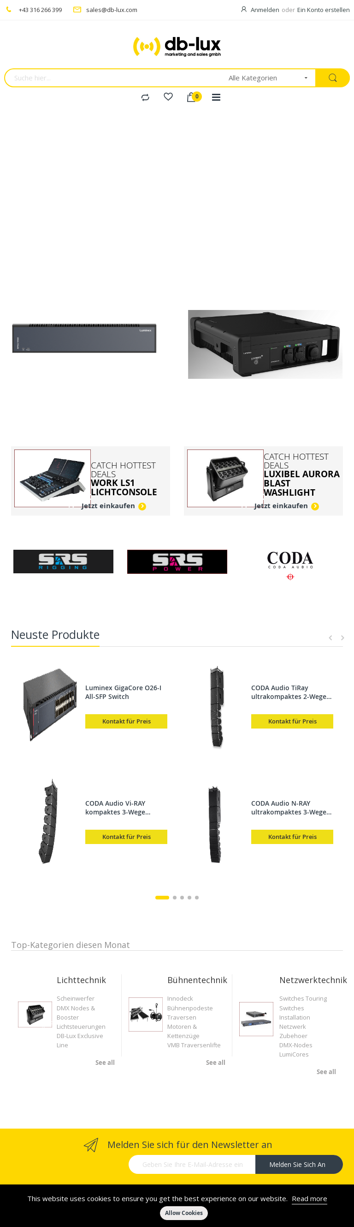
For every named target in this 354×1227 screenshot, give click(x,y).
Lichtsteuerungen (81, 1026)
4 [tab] (189, 897)
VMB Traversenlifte (194, 1045)
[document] (177, 1205)
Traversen (181, 1017)
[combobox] (113, 77)
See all (105, 1062)
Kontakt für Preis (126, 721)
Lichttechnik (81, 979)
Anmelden (265, 10)
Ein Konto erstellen (323, 10)
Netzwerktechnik (313, 979)
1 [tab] (162, 897)
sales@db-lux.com (111, 10)
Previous (331, 638)
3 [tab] (182, 897)
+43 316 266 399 (40, 10)
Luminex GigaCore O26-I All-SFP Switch (123, 692)
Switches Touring (303, 998)
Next (341, 638)
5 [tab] (197, 897)
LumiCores (294, 1054)
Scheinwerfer (75, 998)
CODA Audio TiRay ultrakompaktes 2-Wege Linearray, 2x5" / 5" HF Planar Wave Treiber (288, 692)
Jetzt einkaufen (108, 505)
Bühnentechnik (197, 979)
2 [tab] (175, 897)
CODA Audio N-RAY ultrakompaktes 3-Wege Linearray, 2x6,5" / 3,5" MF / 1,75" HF (292, 807)
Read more (309, 1198)
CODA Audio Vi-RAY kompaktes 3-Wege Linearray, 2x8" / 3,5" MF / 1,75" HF (125, 807)
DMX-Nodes (296, 1045)
